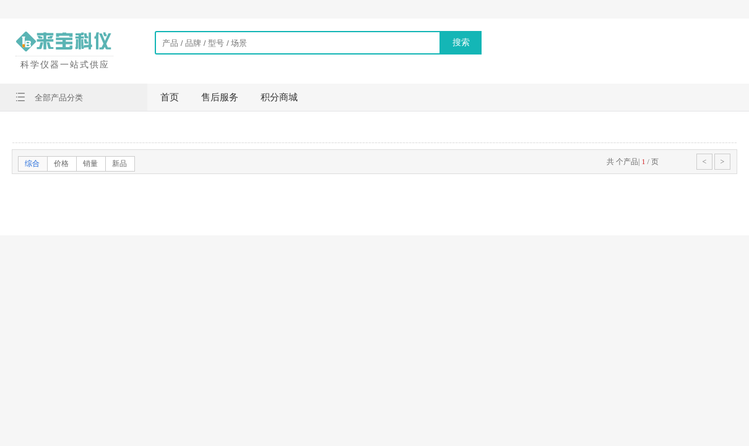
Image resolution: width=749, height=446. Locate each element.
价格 (61, 163)
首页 (169, 97)
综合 (32, 163)
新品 (119, 163)
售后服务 (219, 97)
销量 (90, 163)
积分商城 (279, 97)
